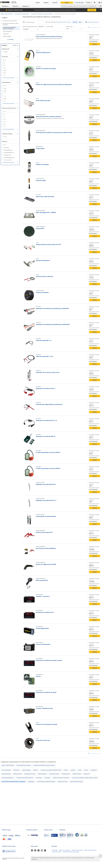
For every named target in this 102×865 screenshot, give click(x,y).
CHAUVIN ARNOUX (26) (9, 152)
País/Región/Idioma (10, 851)
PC (54, 835)
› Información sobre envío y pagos (70, 851)
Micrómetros (6, 34)
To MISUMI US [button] (92, 10)
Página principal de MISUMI (7, 14)
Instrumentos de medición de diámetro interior (51, 770)
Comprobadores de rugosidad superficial (46, 781)
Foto (82, 22)
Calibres (66, 770)
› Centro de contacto (56, 851)
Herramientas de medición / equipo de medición (41, 14)
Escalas (79, 770)
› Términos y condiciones (64, 850)
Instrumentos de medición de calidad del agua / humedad (84, 777)
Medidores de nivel (17, 774)
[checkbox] (10, 52)
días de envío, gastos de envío (60, 22)
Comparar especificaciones (93, 22)
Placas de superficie (42, 774)
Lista (76, 22)
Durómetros (47, 777)
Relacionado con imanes (30, 774)
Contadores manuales (54, 774)
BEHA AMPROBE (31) (8, 150)
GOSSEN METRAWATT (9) (9, 157)
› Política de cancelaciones (90, 850)
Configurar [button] (94, 44)
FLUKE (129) (6, 147)
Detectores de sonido (62, 781)
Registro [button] (67, 2)
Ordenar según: (49, 26)
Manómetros (87, 774)
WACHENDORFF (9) (8, 160)
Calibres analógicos (7, 36)
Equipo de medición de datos (76, 781)
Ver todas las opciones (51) (8, 129)
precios (69, 22)
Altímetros (35, 770)
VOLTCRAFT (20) (7, 155)
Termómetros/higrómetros (8, 777)
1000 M (5, 51)
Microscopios (39, 777)
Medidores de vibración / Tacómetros (61, 777)
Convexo (86, 770)
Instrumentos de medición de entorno (25, 777)
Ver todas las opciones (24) (8, 103)
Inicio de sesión (79, 2)
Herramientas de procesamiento (22, 14)
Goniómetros (94, 770)
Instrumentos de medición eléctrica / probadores (9, 28)
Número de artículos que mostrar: (30, 26)
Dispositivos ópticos (6, 774)
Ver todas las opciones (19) (8, 162)
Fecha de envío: (69, 26)
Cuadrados (72, 770)
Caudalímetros (31, 781)
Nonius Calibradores (7, 31)
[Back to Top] (100, 856)
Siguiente (100, 27)
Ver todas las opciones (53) (8, 77)
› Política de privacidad (77, 850)
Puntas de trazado (66, 774)
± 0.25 (5, 136)
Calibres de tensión (77, 774)
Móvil (47, 835)
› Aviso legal (54, 850)
